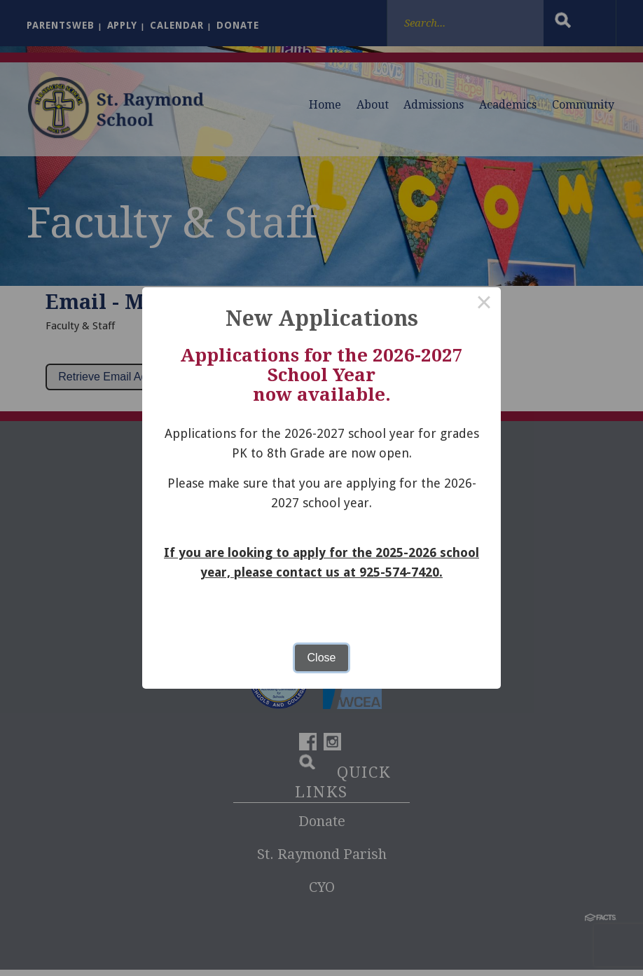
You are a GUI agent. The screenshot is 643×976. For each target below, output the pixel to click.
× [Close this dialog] (484, 304)
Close (321, 658)
